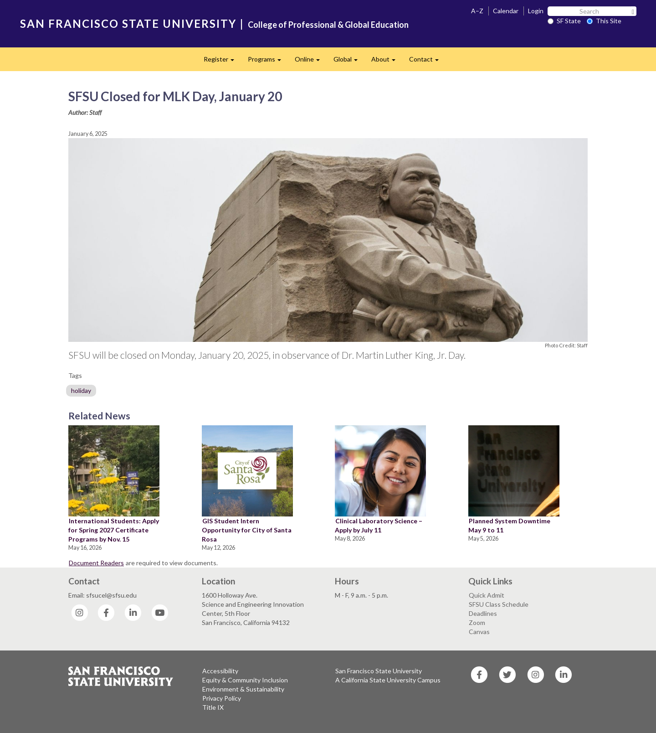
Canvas (479, 631)
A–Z (477, 11)
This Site (604, 21)
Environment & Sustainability (243, 689)
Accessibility (220, 671)
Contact (427, 61)
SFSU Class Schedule (498, 604)
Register (222, 61)
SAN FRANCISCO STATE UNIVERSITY (128, 23)
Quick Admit (486, 595)
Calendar (505, 11)
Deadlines (483, 613)
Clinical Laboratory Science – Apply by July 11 (378, 525)
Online (311, 61)
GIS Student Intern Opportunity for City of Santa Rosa (247, 530)
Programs (268, 61)
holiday (81, 390)
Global (348, 61)
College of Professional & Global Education (328, 25)
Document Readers (96, 563)
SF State (564, 21)
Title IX (213, 707)
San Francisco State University (378, 671)
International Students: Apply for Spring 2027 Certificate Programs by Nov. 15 (113, 530)
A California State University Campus (388, 680)
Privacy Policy (221, 698)
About (386, 61)
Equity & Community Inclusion (245, 680)
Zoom (477, 622)
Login (535, 11)
